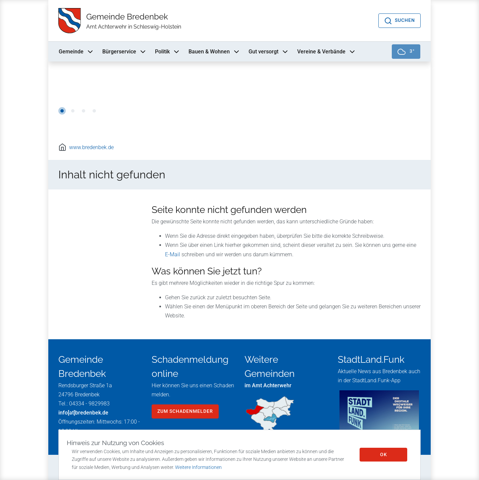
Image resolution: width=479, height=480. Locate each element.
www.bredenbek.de (91, 147)
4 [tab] (94, 111)
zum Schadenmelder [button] (185, 411)
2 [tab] (72, 111)
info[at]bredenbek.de (83, 412)
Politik (167, 52)
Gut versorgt (269, 52)
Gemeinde (76, 52)
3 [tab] (83, 111)
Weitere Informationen (198, 467)
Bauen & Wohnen (215, 52)
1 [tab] (62, 111)
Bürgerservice (124, 52)
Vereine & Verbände (326, 52)
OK (383, 454)
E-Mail (172, 254)
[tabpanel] (239, 98)
